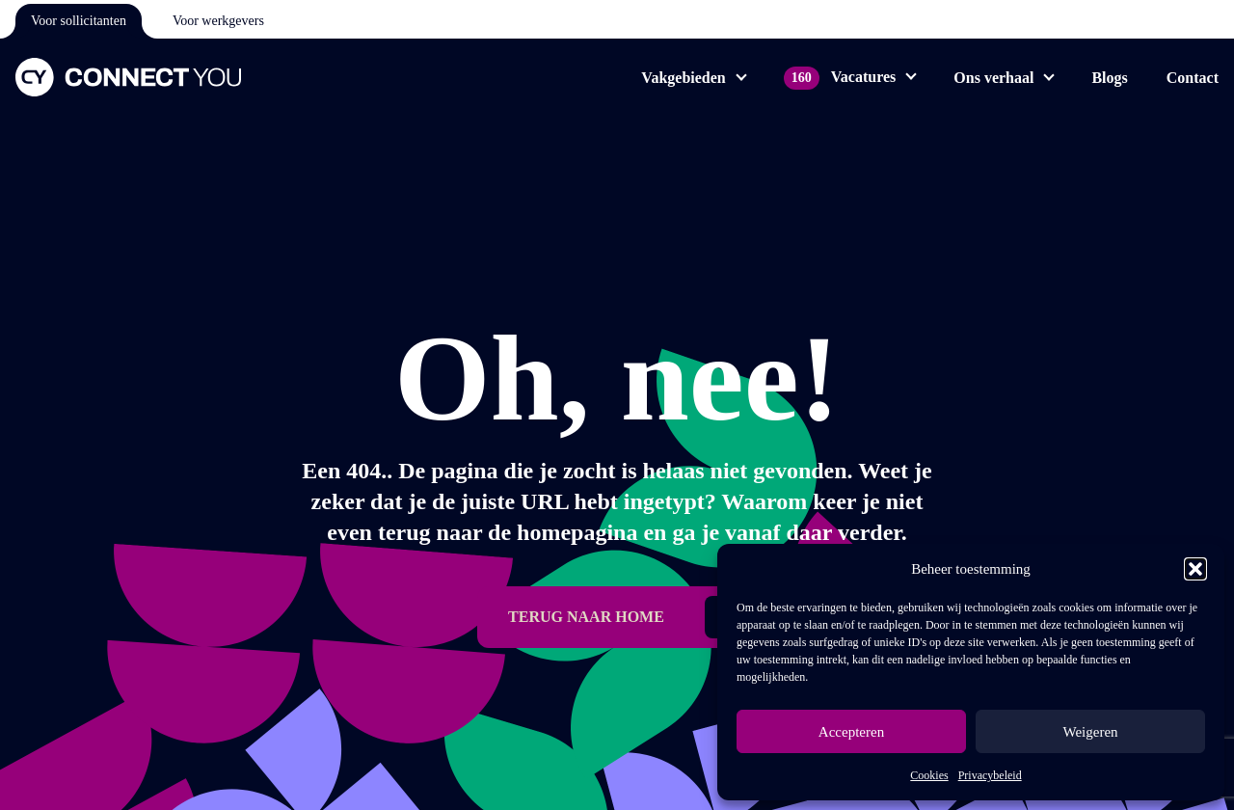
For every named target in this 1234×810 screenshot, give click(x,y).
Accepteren (851, 732)
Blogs (1109, 77)
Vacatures (840, 76)
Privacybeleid (990, 775)
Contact (1193, 77)
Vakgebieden (683, 77)
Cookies (929, 775)
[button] (1195, 569)
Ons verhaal (993, 77)
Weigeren (1089, 732)
